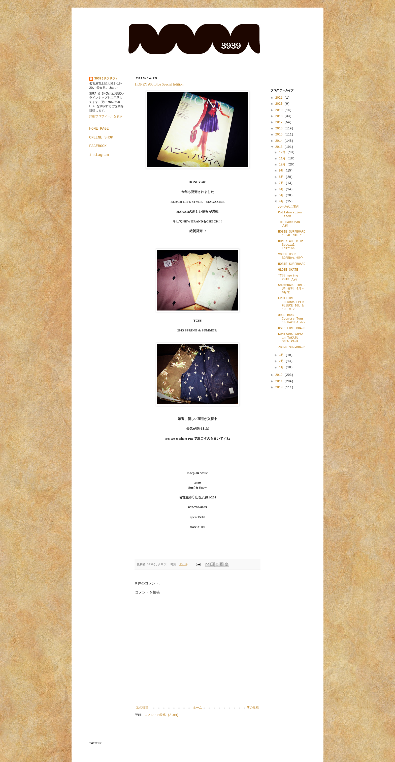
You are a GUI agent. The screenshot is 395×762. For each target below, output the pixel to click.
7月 (282, 183)
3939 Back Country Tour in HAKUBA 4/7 (292, 319)
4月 (282, 201)
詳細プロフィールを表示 (105, 116)
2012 (279, 375)
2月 (282, 361)
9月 (282, 171)
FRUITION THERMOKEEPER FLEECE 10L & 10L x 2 (291, 304)
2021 (279, 98)
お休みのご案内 (288, 207)
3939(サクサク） (106, 78)
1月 (282, 367)
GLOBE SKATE (288, 270)
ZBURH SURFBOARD (291, 347)
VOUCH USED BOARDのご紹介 (290, 256)
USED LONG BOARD (291, 328)
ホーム (197, 708)
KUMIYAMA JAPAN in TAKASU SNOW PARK (291, 337)
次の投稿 (142, 708)
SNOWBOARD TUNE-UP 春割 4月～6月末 (291, 289)
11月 (283, 158)
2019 (279, 110)
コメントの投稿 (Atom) (161, 715)
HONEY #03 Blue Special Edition (159, 84)
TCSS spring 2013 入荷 (288, 277)
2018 (279, 116)
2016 (279, 128)
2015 (279, 134)
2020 (279, 104)
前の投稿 (253, 708)
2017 (279, 122)
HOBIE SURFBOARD (291, 264)
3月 (282, 355)
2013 (279, 147)
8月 (282, 177)
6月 (282, 189)
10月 (283, 164)
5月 (282, 195)
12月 (283, 152)
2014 (279, 141)
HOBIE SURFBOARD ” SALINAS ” (291, 233)
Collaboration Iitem (290, 214)
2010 (279, 387)
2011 (279, 381)
